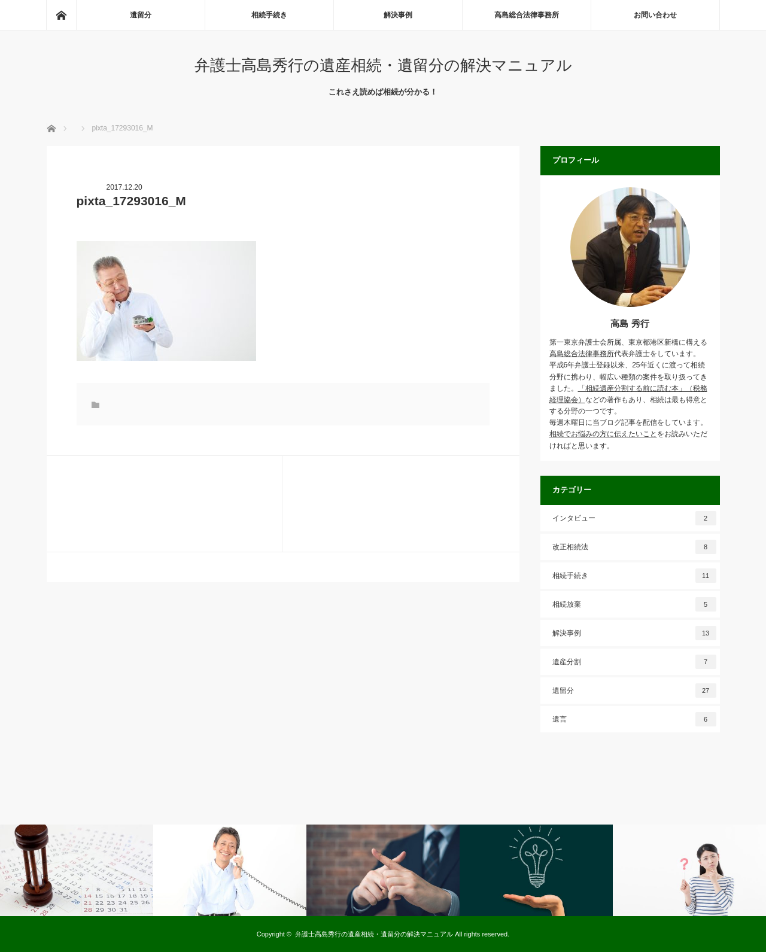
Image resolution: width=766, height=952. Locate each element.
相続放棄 (634, 604)
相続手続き (269, 15)
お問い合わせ (655, 15)
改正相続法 (634, 547)
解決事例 (398, 15)
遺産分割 (634, 662)
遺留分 (140, 15)
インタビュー (634, 518)
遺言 (634, 719)
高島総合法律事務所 (526, 15)
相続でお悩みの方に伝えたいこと (603, 434)
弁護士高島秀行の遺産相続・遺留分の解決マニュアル (383, 65)
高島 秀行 (629, 323)
